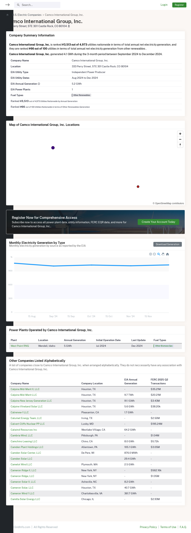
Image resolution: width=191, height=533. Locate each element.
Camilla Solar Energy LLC (38, 499)
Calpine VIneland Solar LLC (40, 406)
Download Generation (167, 244)
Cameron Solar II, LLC (36, 481)
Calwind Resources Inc (37, 429)
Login (164, 4)
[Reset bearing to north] (180, 145)
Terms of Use (168, 527)
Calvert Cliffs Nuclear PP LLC (41, 423)
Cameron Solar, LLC (35, 487)
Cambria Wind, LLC (35, 435)
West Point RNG (33, 345)
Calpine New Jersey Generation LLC (44, 400)
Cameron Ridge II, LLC (37, 470)
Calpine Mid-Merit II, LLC (38, 389)
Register (179, 4)
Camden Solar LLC (35, 458)
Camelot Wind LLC (34, 464)
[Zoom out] (180, 139)
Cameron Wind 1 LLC (36, 493)
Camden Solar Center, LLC (39, 452)
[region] (6, 264)
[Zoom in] (180, 133)
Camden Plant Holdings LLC (40, 447)
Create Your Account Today (158, 221)
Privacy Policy (148, 527)
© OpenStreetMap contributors (168, 203)
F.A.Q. (183, 527)
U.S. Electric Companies (40, 14)
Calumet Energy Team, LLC (39, 418)
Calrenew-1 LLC (33, 412)
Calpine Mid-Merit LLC (37, 394)
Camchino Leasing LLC (37, 441)
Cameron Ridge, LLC (36, 476)
